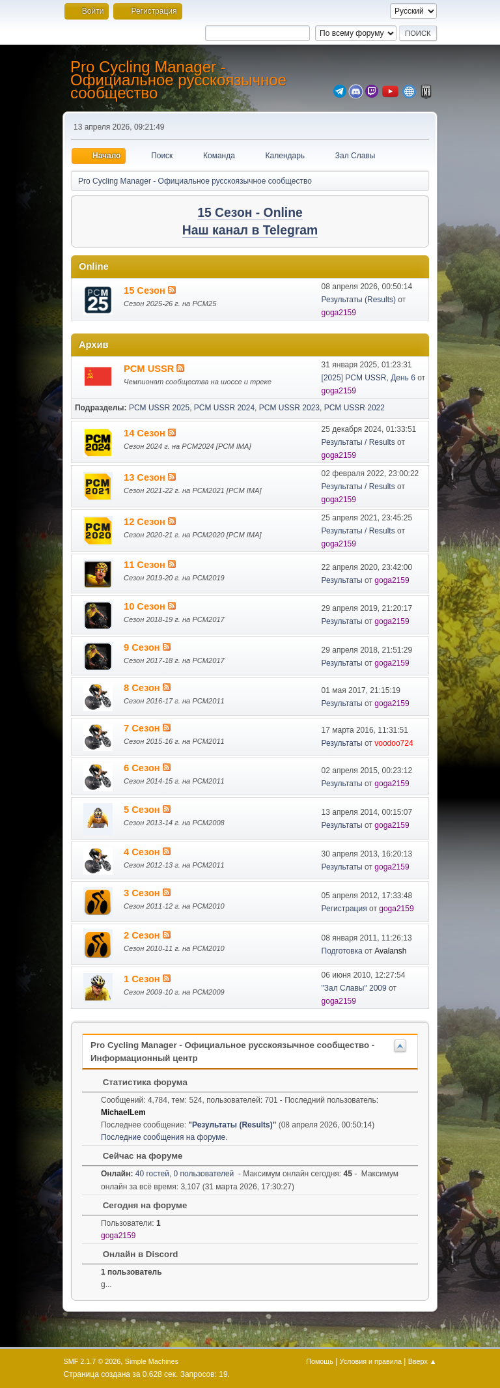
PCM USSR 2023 (289, 407)
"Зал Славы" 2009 (354, 988)
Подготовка (342, 951)
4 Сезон (143, 852)
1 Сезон (143, 979)
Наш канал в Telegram (250, 230)
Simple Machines (151, 1361)
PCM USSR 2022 (354, 407)
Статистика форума (139, 1082)
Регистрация (344, 908)
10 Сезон (146, 606)
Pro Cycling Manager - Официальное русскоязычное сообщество (178, 80)
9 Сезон (143, 647)
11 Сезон (146, 564)
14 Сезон (146, 433)
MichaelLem (123, 1112)
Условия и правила (371, 1361)
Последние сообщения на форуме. (164, 1137)
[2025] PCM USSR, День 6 (368, 377)
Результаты (342, 580)
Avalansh (390, 951)
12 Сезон (146, 522)
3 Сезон (143, 893)
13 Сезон (146, 477)
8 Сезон (143, 688)
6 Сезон (143, 768)
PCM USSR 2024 (224, 407)
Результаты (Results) (359, 299)
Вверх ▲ (422, 1361)
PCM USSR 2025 (159, 407)
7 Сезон (143, 728)
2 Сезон (143, 935)
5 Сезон (143, 809)
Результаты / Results (358, 442)
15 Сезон (146, 290)
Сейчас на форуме (136, 1156)
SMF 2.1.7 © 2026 (92, 1361)
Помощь (319, 1361)
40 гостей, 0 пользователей (167, 1173)
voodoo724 (393, 743)
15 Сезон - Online (250, 213)
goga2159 (339, 312)
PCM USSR (150, 368)
